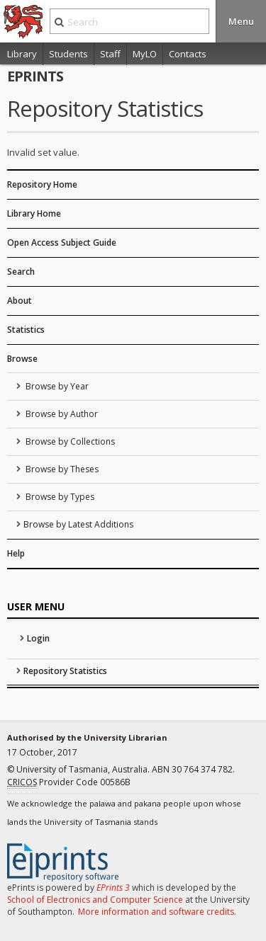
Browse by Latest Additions (78, 524)
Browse (22, 359)
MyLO (145, 53)
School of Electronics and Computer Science (95, 900)
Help (16, 553)
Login (38, 638)
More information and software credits (156, 912)
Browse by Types (58, 497)
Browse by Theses (61, 469)
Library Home (34, 213)
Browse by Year (56, 386)
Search (21, 272)
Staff (110, 53)
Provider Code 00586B (69, 782)
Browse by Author (60, 414)
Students (68, 53)
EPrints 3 (113, 888)
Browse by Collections (69, 441)
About (19, 301)
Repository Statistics (65, 671)
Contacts (187, 53)
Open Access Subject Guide (61, 242)
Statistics (26, 330)
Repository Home (42, 184)
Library (22, 53)
